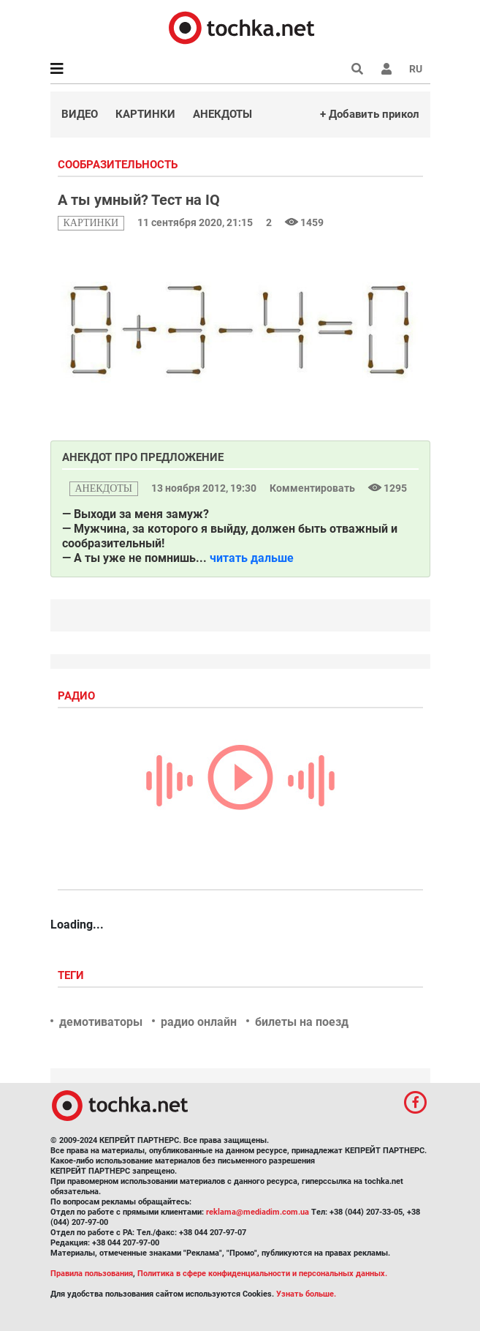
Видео (79, 114)
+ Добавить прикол (369, 114)
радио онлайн (199, 1022)
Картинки (145, 114)
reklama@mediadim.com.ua (257, 1212)
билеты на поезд (301, 1022)
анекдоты (104, 488)
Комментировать (313, 488)
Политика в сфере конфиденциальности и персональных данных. (262, 1273)
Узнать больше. (306, 1294)
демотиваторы (100, 1022)
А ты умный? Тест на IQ (139, 200)
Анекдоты (222, 114)
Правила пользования (91, 1273)
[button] (386, 68)
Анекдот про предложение (143, 457)
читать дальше (252, 558)
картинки (91, 222)
